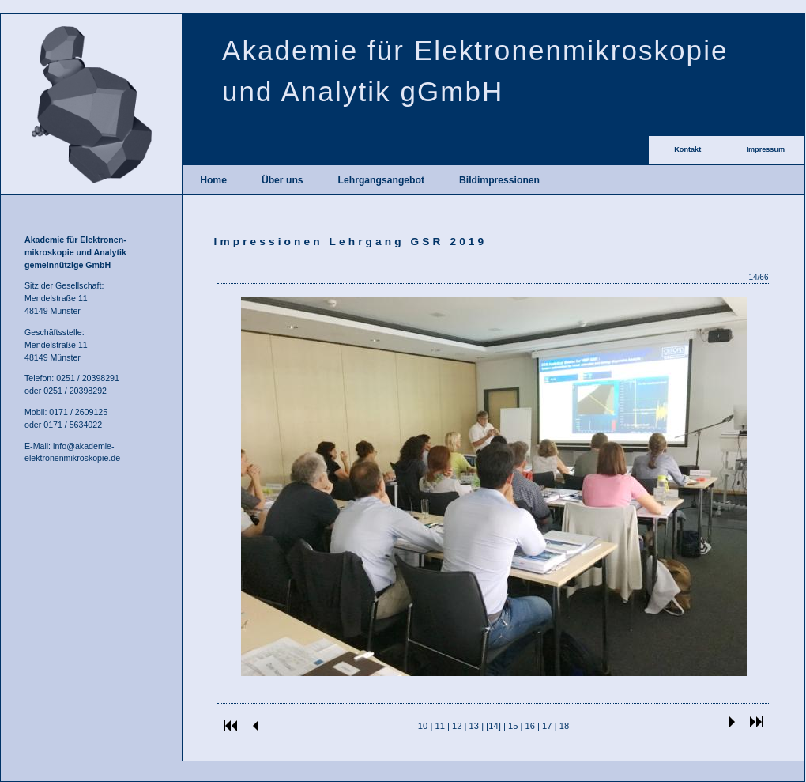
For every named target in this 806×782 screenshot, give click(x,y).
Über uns (282, 180)
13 (474, 726)
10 (422, 726)
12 (456, 726)
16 (530, 726)
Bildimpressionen (499, 180)
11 (439, 726)
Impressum (765, 149)
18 (564, 726)
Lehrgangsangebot (381, 180)
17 (547, 726)
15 (513, 726)
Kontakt (687, 149)
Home (213, 180)
